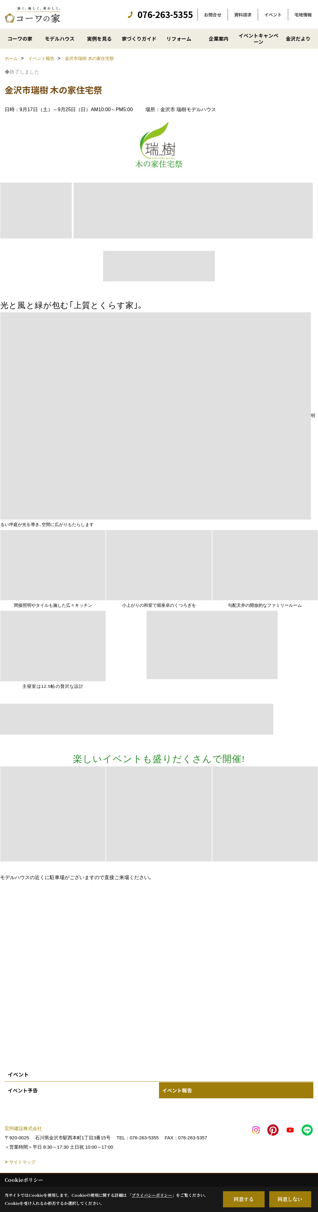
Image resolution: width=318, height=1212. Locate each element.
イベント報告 (177, 1090)
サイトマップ (22, 1162)
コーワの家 (19, 38)
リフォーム (178, 38)
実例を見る (99, 38)
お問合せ (212, 14)
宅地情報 (303, 14)
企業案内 (219, 38)
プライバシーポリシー (152, 1195)
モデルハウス (60, 38)
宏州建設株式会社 (23, 1128)
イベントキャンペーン (258, 38)
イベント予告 (23, 1090)
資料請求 (243, 14)
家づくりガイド (139, 38)
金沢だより (298, 38)
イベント (273, 14)
